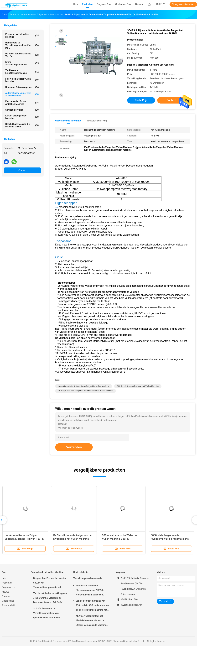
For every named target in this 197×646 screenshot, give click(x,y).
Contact (22, 170)
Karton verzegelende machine (22, 117)
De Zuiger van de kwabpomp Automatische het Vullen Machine (85, 391)
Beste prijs (141, 100)
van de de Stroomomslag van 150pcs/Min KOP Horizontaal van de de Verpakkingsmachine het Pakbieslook (92, 605)
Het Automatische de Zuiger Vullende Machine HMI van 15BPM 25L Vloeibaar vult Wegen (24, 539)
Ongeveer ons (8, 587)
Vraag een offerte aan (183, 4)
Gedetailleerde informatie (68, 120)
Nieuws (5, 591)
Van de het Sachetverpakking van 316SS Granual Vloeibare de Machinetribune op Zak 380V (50, 598)
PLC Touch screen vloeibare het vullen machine (138, 386)
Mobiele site (8, 600)
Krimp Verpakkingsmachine (22, 63)
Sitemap (6, 596)
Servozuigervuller (22, 109)
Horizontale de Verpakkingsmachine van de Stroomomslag (87, 577)
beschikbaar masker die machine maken (22, 125)
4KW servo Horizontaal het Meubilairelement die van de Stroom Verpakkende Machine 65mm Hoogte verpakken (91, 621)
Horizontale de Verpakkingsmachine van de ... (22, 45)
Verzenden (74, 447)
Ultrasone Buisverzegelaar (22, 87)
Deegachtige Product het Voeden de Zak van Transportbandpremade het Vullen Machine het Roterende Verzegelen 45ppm (49, 583)
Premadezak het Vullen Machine (22, 35)
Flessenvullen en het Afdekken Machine (22, 102)
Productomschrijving (96, 120)
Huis (4, 578)
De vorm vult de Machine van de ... (22, 54)
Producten (7, 582)
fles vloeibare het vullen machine (22, 80)
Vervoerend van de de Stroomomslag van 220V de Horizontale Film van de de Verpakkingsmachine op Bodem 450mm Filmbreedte (92, 590)
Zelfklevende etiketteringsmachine (22, 71)
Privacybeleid (8, 605)
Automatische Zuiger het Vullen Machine (22, 94)
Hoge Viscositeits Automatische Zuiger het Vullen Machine (83, 386)
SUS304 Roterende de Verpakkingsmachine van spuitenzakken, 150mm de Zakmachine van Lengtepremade (49, 613)
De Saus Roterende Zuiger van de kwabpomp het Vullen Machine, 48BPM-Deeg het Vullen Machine (72, 539)
